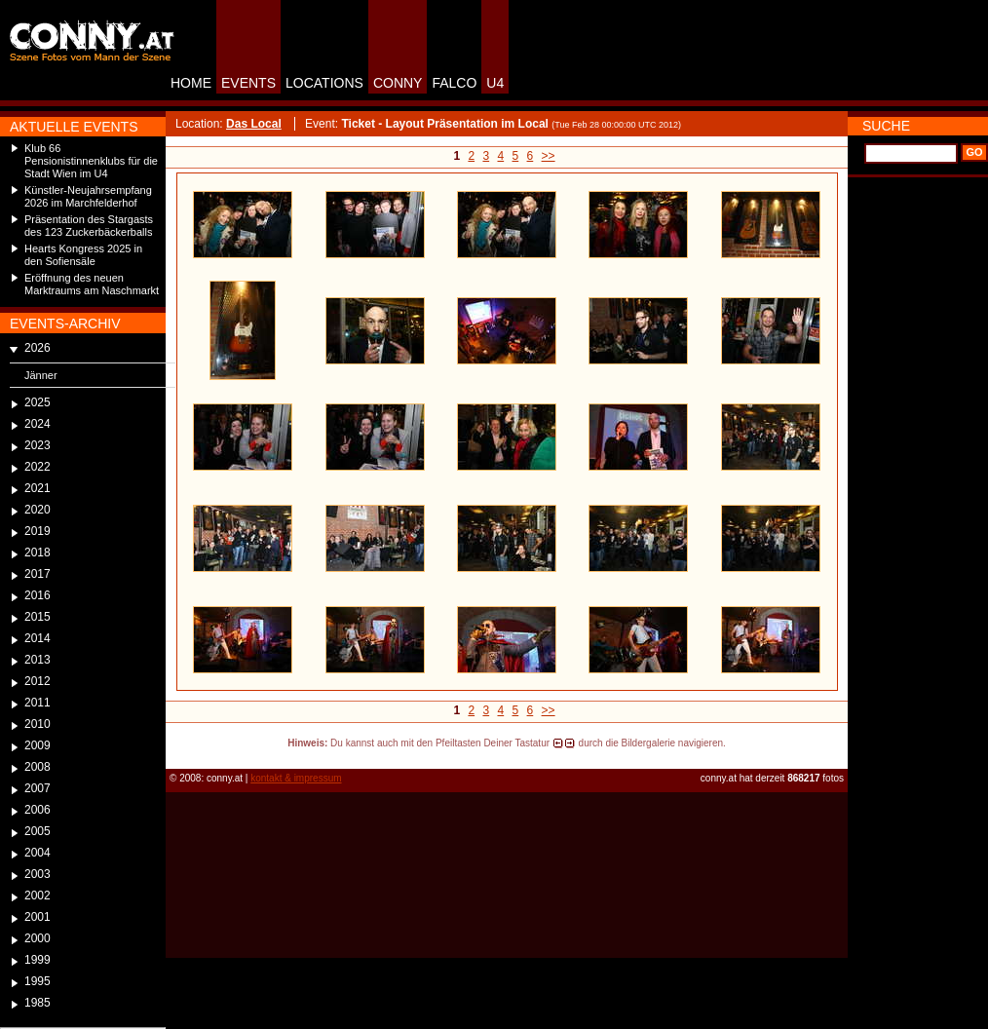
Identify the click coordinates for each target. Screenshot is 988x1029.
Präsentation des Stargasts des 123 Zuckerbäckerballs (88, 225)
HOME (191, 83)
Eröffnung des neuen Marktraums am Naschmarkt (91, 284)
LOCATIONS (324, 83)
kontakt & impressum (295, 778)
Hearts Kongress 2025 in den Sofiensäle (83, 255)
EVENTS (248, 83)
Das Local (254, 124)
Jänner (40, 375)
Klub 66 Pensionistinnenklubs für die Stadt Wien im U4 (91, 160)
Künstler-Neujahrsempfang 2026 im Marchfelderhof (88, 196)
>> (548, 156)
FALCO (454, 83)
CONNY (398, 83)
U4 (495, 83)
